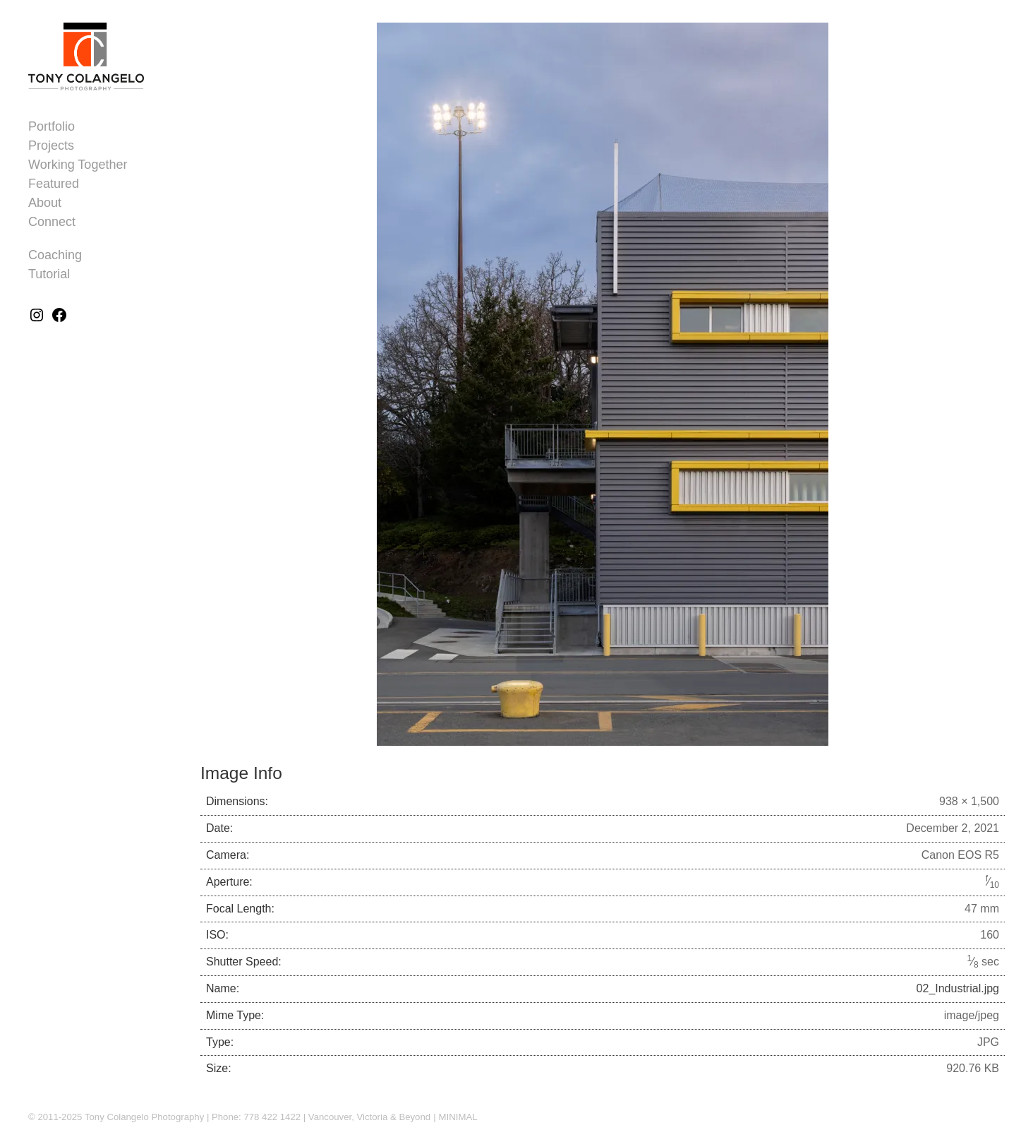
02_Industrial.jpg (958, 988)
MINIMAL (458, 1117)
